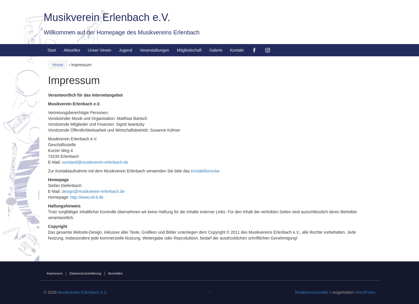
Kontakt (237, 50)
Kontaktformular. (206, 171)
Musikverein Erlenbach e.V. (107, 17)
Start (51, 50)
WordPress (365, 292)
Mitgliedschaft (189, 50)
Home (57, 64)
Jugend (125, 50)
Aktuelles (72, 50)
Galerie (215, 50)
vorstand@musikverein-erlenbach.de (95, 162)
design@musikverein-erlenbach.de (93, 191)
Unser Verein (99, 50)
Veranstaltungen (154, 50)
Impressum (55, 273)
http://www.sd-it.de (86, 197)
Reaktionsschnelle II (313, 292)
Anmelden (115, 273)
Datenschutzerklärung (85, 273)
